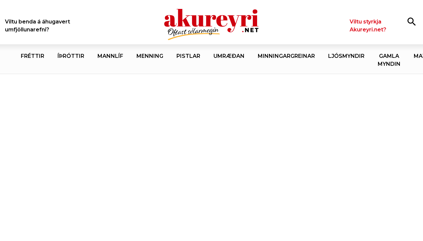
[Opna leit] (411, 21)
